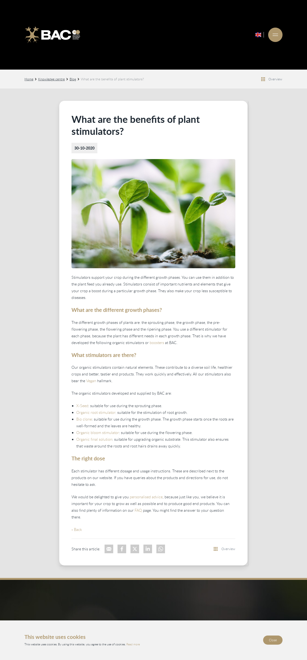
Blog (73, 79)
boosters (157, 342)
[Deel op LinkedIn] (148, 549)
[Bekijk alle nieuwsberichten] (263, 79)
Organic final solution (94, 439)
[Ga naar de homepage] (52, 34)
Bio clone (84, 419)
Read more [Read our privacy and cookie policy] (133, 644)
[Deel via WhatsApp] (161, 549)
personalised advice (146, 496)
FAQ (138, 510)
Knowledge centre (51, 79)
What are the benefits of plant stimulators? (112, 79)
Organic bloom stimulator (98, 432)
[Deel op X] (135, 549)
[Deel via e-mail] (109, 549)
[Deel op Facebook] (122, 549)
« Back (77, 529)
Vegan (91, 381)
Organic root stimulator (96, 412)
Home (28, 79)
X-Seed (83, 406)
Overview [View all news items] (276, 79)
